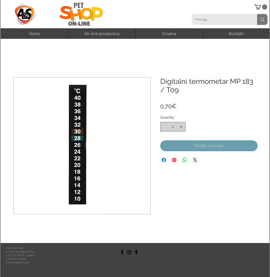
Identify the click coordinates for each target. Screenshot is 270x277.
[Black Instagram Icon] (129, 252)
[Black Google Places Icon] (136, 252)
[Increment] (181, 127)
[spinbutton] (173, 127)
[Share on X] (195, 160)
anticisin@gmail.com (17, 262)
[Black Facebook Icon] (122, 252)
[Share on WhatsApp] (184, 160)
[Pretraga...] (220, 19)
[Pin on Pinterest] (174, 160)
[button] (260, 7)
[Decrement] (164, 127)
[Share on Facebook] (164, 160)
